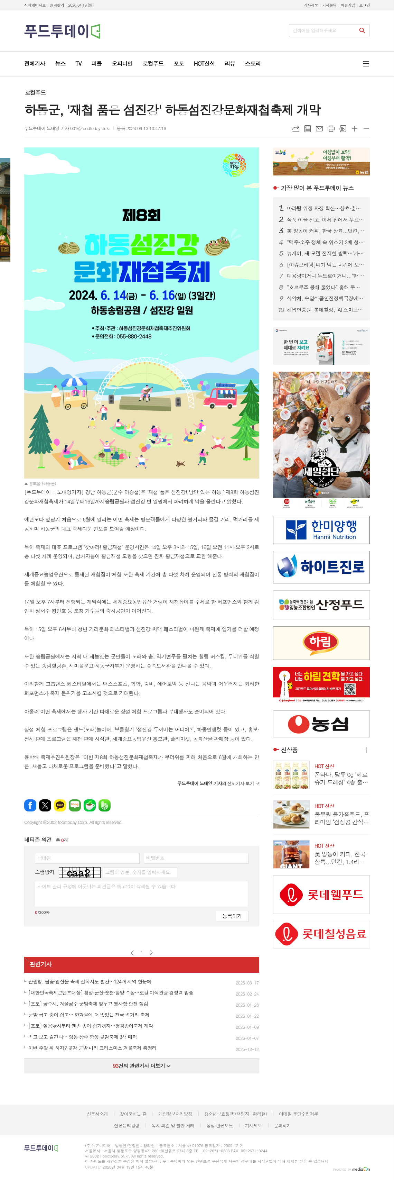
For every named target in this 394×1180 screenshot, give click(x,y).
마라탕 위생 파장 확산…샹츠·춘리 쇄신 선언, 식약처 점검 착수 (325, 208)
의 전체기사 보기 (215, 783)
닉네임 (44, 857)
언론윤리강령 (126, 1125)
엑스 (45, 805)
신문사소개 (97, 1113)
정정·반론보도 (219, 1125)
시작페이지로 (35, 5)
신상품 (289, 750)
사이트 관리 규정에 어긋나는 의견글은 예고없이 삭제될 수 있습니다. (107, 886)
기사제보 (311, 5)
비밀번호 (155, 857)
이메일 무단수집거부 (298, 1113)
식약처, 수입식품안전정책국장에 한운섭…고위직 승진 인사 (325, 298)
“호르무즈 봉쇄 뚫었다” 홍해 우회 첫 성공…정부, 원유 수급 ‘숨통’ (325, 287)
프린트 (331, 128)
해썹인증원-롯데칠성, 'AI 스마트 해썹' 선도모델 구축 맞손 (325, 309)
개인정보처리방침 (175, 1113)
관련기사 (40, 964)
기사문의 (329, 5)
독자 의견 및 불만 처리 (172, 1125)
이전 (132, 953)
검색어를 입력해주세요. (315, 30)
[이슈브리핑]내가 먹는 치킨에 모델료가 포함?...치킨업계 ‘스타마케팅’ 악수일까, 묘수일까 (325, 264)
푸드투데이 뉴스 (317, 188)
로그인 (364, 5)
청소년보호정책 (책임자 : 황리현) (235, 1113)
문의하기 (282, 1125)
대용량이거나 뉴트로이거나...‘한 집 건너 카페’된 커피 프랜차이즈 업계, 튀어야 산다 (325, 275)
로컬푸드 (35, 93)
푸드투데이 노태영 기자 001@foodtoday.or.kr (67, 128)
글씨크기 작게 (366, 128)
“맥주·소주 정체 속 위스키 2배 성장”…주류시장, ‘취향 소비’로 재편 (325, 242)
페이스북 (30, 805)
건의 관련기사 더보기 (141, 1065)
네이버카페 (90, 805)
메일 (319, 128)
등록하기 (232, 915)
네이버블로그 (75, 805)
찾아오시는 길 (133, 1113)
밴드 (104, 805)
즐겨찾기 (57, 5)
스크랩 (342, 128)
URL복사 (295, 128)
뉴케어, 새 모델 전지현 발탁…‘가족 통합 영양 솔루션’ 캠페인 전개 (325, 253)
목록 (307, 128)
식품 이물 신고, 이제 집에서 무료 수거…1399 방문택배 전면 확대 (325, 219)
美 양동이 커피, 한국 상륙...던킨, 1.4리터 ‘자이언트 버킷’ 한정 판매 (325, 230)
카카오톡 (60, 805)
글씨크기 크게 (354, 128)
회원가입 (348, 5)
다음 (151, 953)
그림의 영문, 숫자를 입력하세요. (138, 872)
